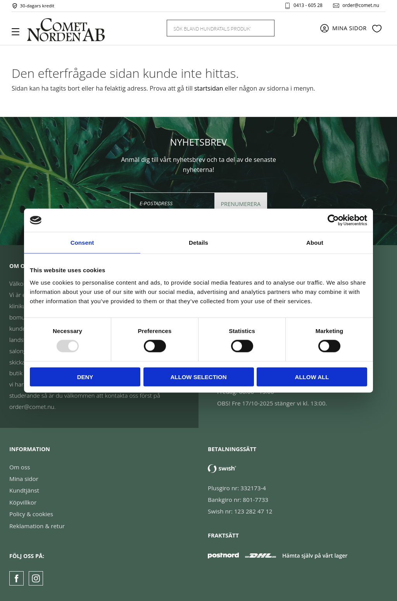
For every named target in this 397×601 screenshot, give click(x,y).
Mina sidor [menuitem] (349, 28)
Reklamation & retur (37, 526)
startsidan (208, 88)
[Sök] (264, 28)
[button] (18, 34)
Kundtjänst (24, 490)
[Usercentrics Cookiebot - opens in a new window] (333, 220)
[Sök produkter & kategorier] (211, 27)
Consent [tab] (82, 242)
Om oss (19, 467)
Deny (85, 376)
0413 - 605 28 (308, 5)
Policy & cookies (31, 514)
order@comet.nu (360, 5)
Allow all (312, 376)
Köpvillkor (22, 502)
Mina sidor (23, 479)
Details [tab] (198, 242)
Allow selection (199, 376)
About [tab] (314, 242)
